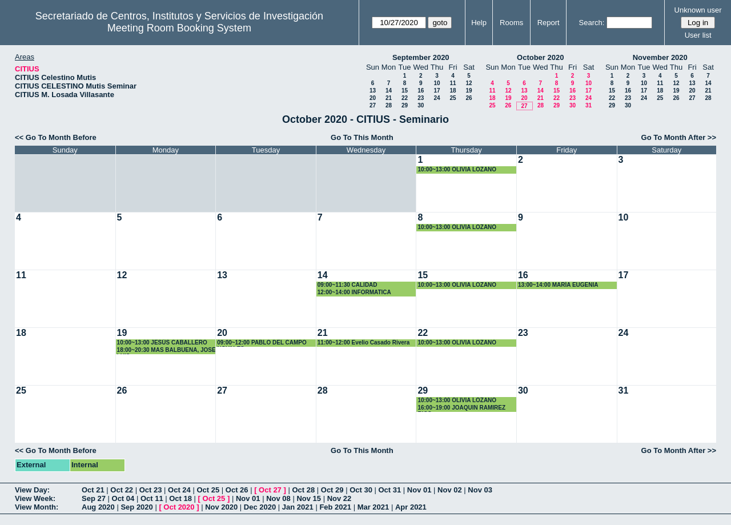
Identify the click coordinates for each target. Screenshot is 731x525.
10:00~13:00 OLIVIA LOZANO (456, 169)
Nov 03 (480, 490)
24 (436, 98)
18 (452, 90)
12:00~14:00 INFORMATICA (354, 292)
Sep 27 (94, 498)
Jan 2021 (298, 507)
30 (420, 105)
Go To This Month (362, 137)
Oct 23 (150, 490)
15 (404, 90)
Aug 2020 (98, 507)
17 (436, 90)
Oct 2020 (178, 507)
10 (436, 83)
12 (468, 83)
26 (468, 98)
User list (698, 35)
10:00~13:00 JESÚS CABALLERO (162, 342)
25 (452, 98)
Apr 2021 (411, 507)
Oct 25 (207, 490)
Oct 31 (390, 490)
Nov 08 (278, 498)
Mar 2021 (373, 507)
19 (468, 90)
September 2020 (420, 57)
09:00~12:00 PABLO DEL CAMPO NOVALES (262, 343)
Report (548, 22)
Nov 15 (308, 498)
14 (388, 90)
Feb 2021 (335, 507)
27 (372, 105)
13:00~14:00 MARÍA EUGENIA (558, 285)
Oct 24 (179, 490)
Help (479, 22)
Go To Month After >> (678, 137)
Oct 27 (270, 490)
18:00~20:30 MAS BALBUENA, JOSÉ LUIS (166, 350)
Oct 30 (361, 490)
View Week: (35, 498)
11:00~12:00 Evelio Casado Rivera (363, 342)
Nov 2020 (221, 507)
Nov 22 (339, 498)
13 (372, 90)
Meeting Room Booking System (179, 28)
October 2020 (540, 57)
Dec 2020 (260, 507)
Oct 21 (93, 490)
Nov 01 (419, 490)
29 (404, 105)
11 (452, 83)
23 (420, 98)
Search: (592, 22)
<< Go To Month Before (56, 137)
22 (404, 98)
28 (388, 105)
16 (420, 90)
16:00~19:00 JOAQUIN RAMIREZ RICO (461, 408)
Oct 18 (180, 498)
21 (388, 98)
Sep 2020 (136, 507)
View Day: (32, 490)
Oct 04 (123, 498)
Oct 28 (303, 490)
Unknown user (698, 10)
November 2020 (660, 57)
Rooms (511, 22)
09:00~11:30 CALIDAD (347, 285)
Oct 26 (237, 490)
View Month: (36, 507)
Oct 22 (121, 490)
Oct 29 (332, 490)
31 (588, 105)
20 (372, 98)
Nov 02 (449, 490)
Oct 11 (151, 498)
